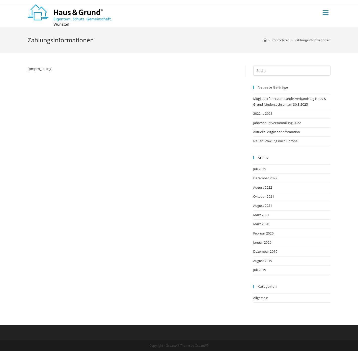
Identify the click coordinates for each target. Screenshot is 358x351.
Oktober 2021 (263, 196)
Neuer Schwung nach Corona (275, 141)
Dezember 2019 (265, 251)
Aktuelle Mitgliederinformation (276, 132)
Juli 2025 (259, 169)
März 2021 (261, 215)
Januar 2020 (262, 242)
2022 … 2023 (262, 113)
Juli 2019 (259, 270)
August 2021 (262, 205)
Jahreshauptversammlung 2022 (277, 123)
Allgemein (260, 298)
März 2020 (261, 224)
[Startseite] (265, 40)
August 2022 (262, 187)
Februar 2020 (263, 233)
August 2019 (262, 260)
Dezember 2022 (265, 178)
